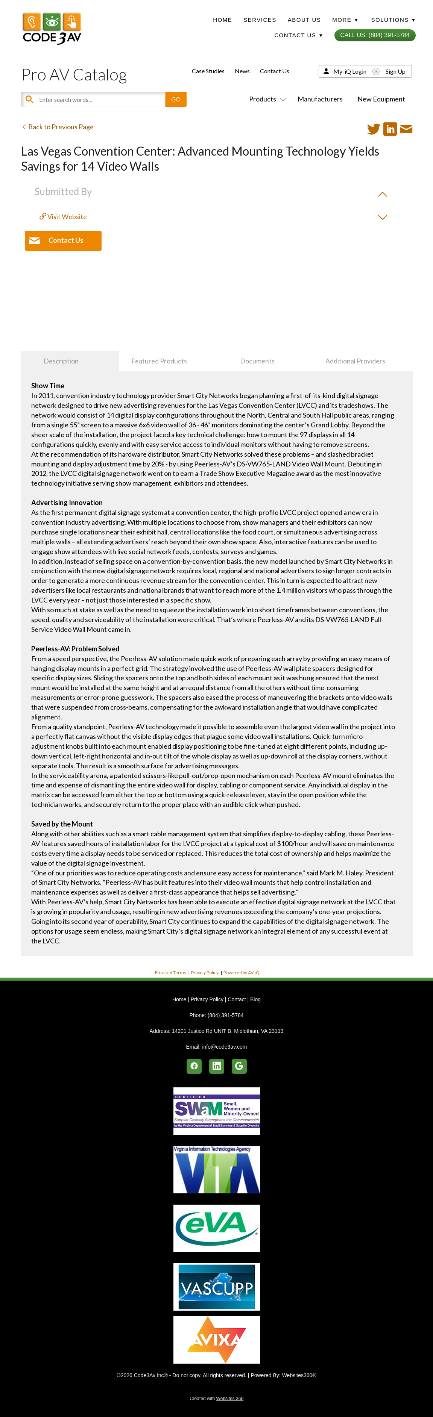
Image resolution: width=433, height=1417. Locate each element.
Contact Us (274, 70)
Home (222, 20)
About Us (304, 20)
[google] (239, 1066)
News (242, 70)
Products (266, 99)
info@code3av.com (224, 1047)
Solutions (393, 20)
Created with (216, 1398)
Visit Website (63, 216)
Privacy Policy (205, 972)
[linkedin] (216, 1066)
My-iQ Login (349, 71)
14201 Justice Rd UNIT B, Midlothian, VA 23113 (228, 1031)
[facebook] (194, 1066)
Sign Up (396, 71)
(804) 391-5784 (226, 1015)
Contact (237, 999)
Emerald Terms (170, 972)
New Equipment (381, 99)
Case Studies (208, 70)
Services (260, 20)
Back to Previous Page (57, 127)
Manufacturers (320, 99)
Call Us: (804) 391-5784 (375, 35)
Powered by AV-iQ (241, 972)
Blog (255, 999)
